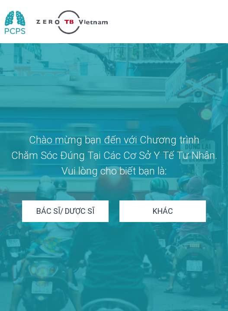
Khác (163, 211)
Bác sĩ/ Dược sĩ (65, 211)
